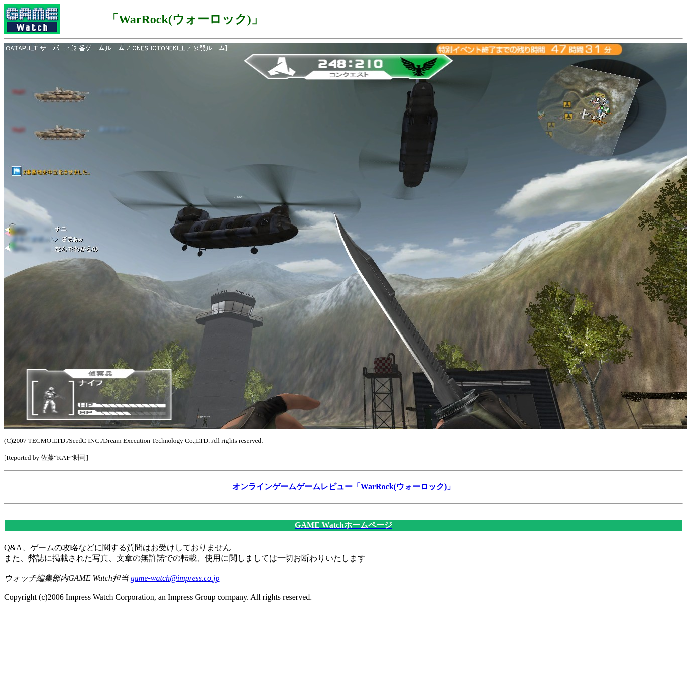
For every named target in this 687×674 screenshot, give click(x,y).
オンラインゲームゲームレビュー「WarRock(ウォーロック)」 (343, 486)
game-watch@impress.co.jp (175, 578)
